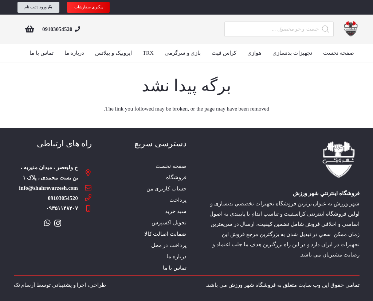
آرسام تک (24, 285)
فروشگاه (176, 177)
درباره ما (176, 256)
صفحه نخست (171, 166)
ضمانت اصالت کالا (165, 234)
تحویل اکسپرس (169, 222)
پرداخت (177, 200)
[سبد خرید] (30, 29)
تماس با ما (175, 268)
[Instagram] (57, 223)
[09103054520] (85, 198)
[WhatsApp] (47, 223)
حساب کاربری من (166, 189)
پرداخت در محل (169, 245)
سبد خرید (175, 211)
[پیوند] (350, 29)
